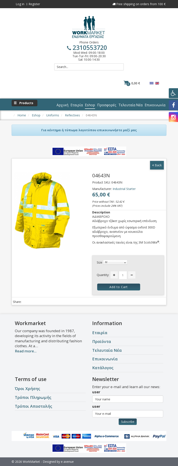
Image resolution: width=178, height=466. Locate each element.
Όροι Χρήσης (27, 388)
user (96, 391)
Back (157, 165)
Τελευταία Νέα (107, 350)
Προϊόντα (101, 341)
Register (34, 4)
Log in (20, 4)
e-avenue (67, 462)
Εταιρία (99, 332)
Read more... (26, 351)
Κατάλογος (103, 367)
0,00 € (132, 83)
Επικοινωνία (105, 358)
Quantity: (103, 275)
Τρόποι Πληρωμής (33, 397)
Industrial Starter (124, 189)
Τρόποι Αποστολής (33, 406)
